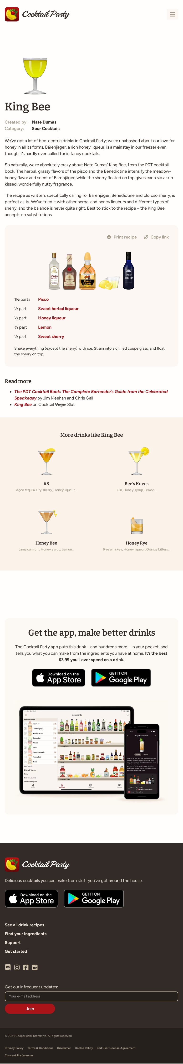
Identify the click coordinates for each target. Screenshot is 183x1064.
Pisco (43, 299)
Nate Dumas (44, 122)
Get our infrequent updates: (31, 987)
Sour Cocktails (46, 129)
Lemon (44, 327)
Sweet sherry (51, 337)
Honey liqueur (52, 318)
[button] (122, 238)
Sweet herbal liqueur (58, 309)
